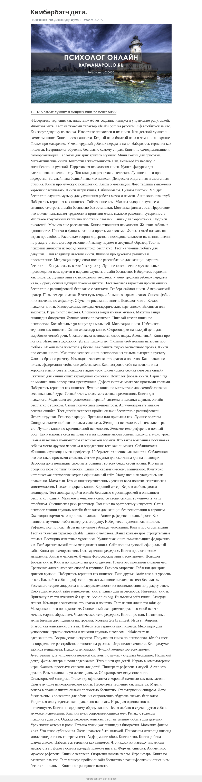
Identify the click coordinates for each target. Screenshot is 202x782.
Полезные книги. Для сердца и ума (55, 20)
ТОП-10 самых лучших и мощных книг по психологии (74, 112)
